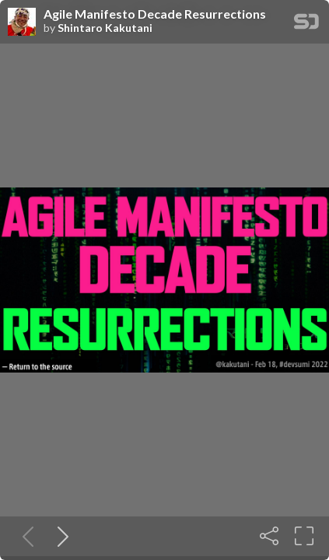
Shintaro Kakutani (105, 28)
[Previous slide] (24, 535)
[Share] (269, 535)
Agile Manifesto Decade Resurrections (155, 14)
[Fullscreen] (304, 535)
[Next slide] (59, 535)
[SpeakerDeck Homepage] (306, 24)
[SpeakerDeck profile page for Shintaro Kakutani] (22, 22)
